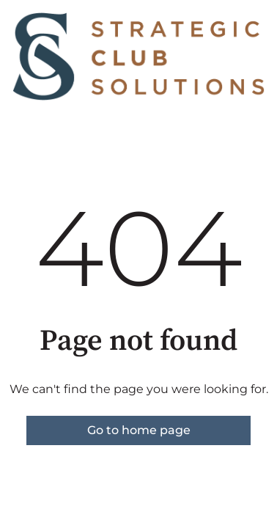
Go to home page (139, 430)
